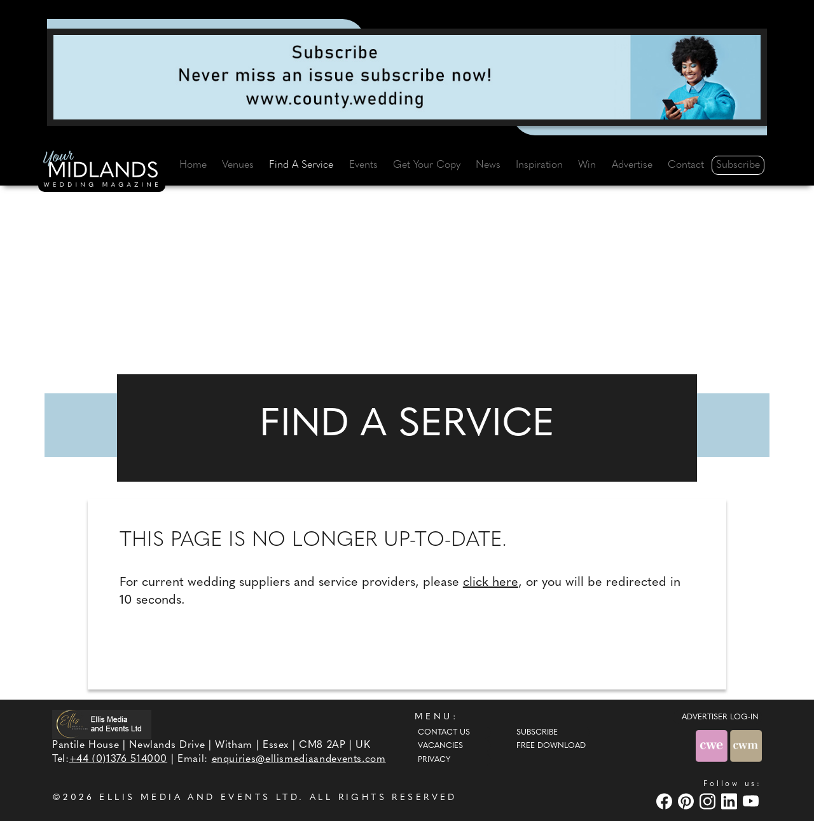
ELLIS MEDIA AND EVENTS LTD (199, 798)
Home (193, 165)
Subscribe (738, 165)
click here (490, 582)
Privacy (434, 760)
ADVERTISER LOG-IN (720, 717)
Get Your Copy (426, 165)
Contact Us (444, 732)
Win (587, 165)
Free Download (551, 746)
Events (363, 165)
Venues (238, 165)
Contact (686, 165)
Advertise (632, 165)
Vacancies (440, 746)
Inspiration (539, 165)
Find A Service (301, 165)
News (488, 165)
